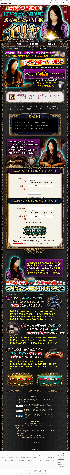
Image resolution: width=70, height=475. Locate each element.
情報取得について (62, 460)
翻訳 (30, 470)
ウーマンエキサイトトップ (56, 2)
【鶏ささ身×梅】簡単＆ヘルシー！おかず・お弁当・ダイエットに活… (35, 459)
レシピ (51, 0)
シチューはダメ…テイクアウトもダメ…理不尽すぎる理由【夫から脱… (17, 455)
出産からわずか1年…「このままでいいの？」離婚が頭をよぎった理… (17, 459)
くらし (48, 0)
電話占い (40, 470)
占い (58, 0)
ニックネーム (21, 178)
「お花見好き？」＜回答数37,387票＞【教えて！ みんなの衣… (33, 460)
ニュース (26, 470)
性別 (25, 193)
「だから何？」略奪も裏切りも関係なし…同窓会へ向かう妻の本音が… (35, 457)
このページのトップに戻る (35, 442)
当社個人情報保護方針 (18, 243)
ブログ (32, 470)
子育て (44, 0)
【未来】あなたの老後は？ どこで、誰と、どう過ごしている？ (33, 343)
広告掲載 (60, 464)
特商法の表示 (61, 466)
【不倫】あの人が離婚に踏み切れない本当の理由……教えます (32, 364)
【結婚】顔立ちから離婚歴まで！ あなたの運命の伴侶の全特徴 (33, 338)
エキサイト (66, 2)
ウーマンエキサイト (34, 471)
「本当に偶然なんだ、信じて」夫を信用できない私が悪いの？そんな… (35, 455)
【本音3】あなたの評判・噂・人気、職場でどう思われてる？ (32, 316)
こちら (36, 405)
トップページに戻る (35, 445)
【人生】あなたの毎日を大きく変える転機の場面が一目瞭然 (31, 340)
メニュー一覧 (67, 0)
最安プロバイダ (42, 471)
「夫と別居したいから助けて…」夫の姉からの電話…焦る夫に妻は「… (17, 460)
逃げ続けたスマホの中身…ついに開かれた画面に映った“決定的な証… (17, 457)
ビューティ (55, 0)
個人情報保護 (61, 459)
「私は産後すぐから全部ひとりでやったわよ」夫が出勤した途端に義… (54, 457)
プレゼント (62, 0)
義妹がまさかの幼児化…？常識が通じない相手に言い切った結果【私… (54, 459)
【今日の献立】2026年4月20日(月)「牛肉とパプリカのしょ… (52, 455)
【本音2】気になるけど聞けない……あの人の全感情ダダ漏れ (32, 314)
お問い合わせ (61, 455)
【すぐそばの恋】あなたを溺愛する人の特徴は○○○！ (29, 361)
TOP (6, 49)
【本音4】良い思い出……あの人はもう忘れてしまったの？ (31, 319)
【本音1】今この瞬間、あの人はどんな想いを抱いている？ (31, 311)
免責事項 (60, 462)
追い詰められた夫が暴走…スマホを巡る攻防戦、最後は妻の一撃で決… (54, 460)
